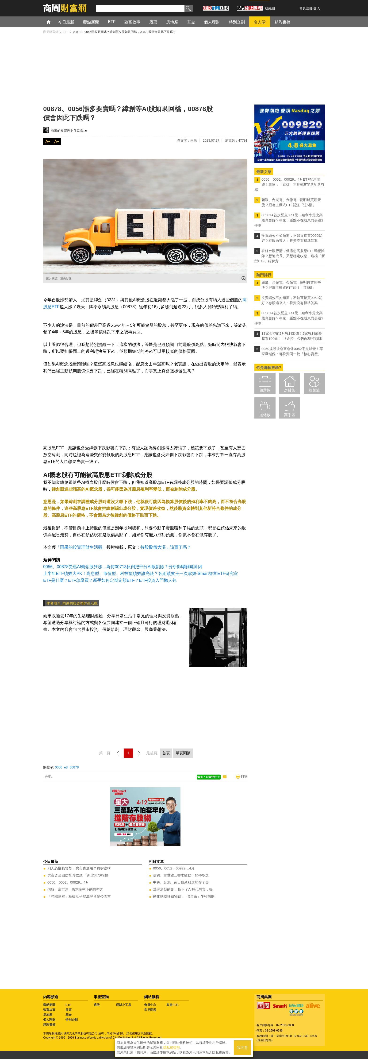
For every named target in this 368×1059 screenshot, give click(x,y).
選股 (97, 1005)
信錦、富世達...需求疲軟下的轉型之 (75, 889)
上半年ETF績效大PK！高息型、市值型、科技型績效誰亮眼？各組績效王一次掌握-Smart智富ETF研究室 (140, 573)
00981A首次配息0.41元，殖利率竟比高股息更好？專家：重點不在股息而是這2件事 (288, 220)
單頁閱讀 (183, 753)
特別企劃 (71, 1019)
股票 (68, 1010)
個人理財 (49, 1019)
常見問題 (150, 1010)
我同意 (242, 1048)
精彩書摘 (49, 1024)
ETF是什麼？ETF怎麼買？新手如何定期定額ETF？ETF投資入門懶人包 (109, 580)
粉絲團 (270, 8)
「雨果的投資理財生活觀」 (81, 547)
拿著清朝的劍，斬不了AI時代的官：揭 (183, 889)
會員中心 (150, 1005)
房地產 (47, 1014)
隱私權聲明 (171, 1047)
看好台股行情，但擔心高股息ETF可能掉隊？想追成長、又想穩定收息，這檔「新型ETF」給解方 (289, 256)
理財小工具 (123, 1005)
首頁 (53, 21)
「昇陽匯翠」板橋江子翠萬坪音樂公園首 (79, 896)
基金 (68, 1014)
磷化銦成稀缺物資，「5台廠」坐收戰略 (184, 896)
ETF (68, 1005)
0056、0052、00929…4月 (68, 882)
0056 (58, 767)
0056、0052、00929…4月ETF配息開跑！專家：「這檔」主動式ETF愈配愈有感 (289, 184)
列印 (244, 776)
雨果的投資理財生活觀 (67, 130)
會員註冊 (305, 8)
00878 (74, 767)
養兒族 (314, 390)
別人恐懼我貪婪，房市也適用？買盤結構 (79, 868)
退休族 (265, 415)
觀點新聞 (49, 1005)
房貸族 (289, 390)
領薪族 (265, 390)
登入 (316, 8)
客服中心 (172, 1005)
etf (66, 767)
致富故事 (49, 1010)
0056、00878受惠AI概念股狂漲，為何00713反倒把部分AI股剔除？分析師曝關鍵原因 (122, 566)
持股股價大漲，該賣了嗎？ (165, 547)
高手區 (289, 415)
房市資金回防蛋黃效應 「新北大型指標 (77, 875)
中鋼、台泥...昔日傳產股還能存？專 (181, 882)
